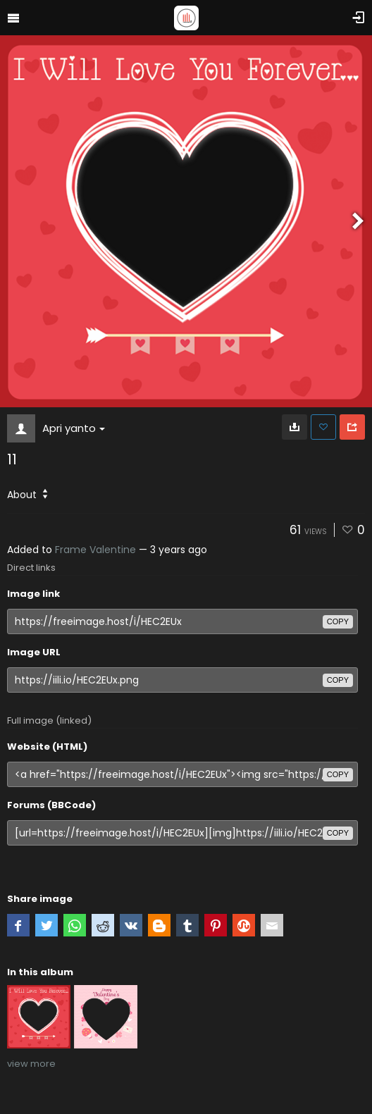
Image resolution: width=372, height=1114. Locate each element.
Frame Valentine (95, 550)
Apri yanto (73, 428)
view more (31, 1063)
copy (338, 621)
